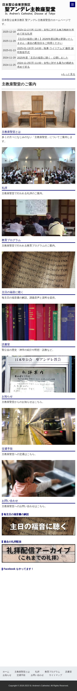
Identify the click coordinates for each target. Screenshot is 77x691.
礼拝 (37, 671)
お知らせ (7, 675)
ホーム (6, 671)
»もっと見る (68, 74)
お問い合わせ (37, 675)
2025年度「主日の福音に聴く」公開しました (42, 57)
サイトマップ (55, 675)
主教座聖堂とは (22, 671)
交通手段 (21, 675)
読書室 (68, 671)
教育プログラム (52, 671)
